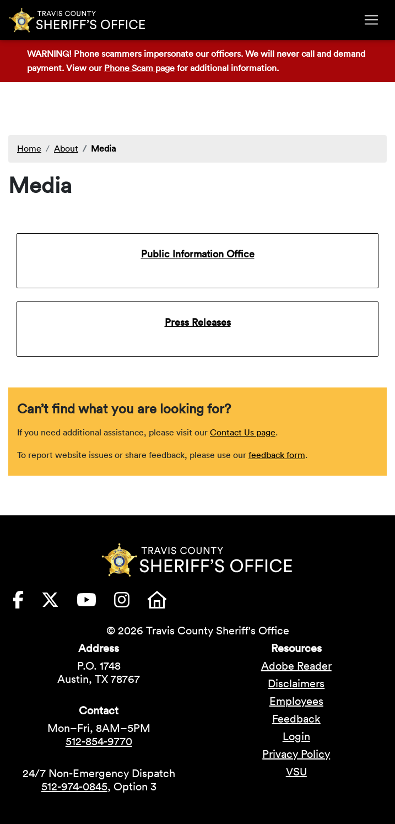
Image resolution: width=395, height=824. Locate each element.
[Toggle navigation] (371, 19)
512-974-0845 (74, 786)
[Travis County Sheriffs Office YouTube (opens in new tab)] (95, 602)
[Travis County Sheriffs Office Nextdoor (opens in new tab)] (166, 602)
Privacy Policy (296, 754)
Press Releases (198, 322)
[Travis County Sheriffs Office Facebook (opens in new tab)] (27, 602)
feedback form (276, 454)
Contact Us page (242, 432)
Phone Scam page (139, 67)
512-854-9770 (99, 741)
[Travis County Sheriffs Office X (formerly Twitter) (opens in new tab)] (59, 602)
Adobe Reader (296, 665)
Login (296, 736)
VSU (296, 771)
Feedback (296, 718)
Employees (296, 701)
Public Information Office (198, 253)
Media (103, 148)
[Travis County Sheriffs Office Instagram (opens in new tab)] (130, 602)
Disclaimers (296, 683)
